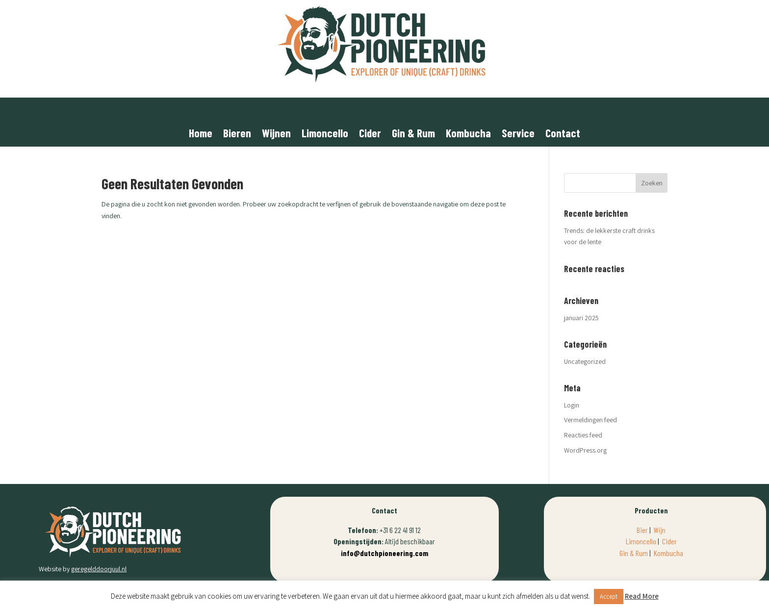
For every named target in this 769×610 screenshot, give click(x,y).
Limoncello (325, 134)
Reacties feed (583, 435)
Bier (642, 529)
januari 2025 (581, 317)
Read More (642, 596)
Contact (562, 134)
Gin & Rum (413, 134)
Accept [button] (608, 596)
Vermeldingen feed (590, 419)
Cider (370, 134)
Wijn (660, 529)
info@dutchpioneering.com (384, 553)
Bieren (237, 134)
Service (518, 134)
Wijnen (276, 134)
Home (200, 134)
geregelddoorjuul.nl (99, 568)
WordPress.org (585, 450)
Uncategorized (585, 361)
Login (571, 405)
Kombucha (468, 134)
